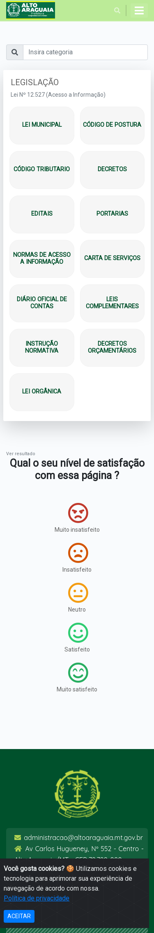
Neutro (78, 597)
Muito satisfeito (77, 677)
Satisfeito (77, 637)
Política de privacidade (36, 898)
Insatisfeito (77, 557)
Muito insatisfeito (77, 518)
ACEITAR (19, 916)
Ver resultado (20, 453)
